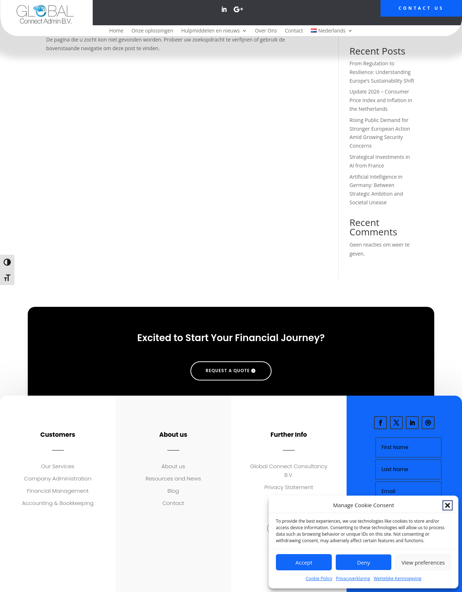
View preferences (423, 562)
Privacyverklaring (353, 578)
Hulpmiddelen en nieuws (210, 31)
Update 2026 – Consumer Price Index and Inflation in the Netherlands (380, 100)
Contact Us (421, 8)
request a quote (228, 370)
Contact (294, 31)
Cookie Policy (319, 578)
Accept (303, 562)
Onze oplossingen (152, 31)
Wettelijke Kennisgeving (397, 578)
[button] (447, 505)
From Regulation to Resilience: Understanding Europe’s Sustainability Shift (381, 72)
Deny (363, 562)
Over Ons (266, 31)
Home (116, 31)
